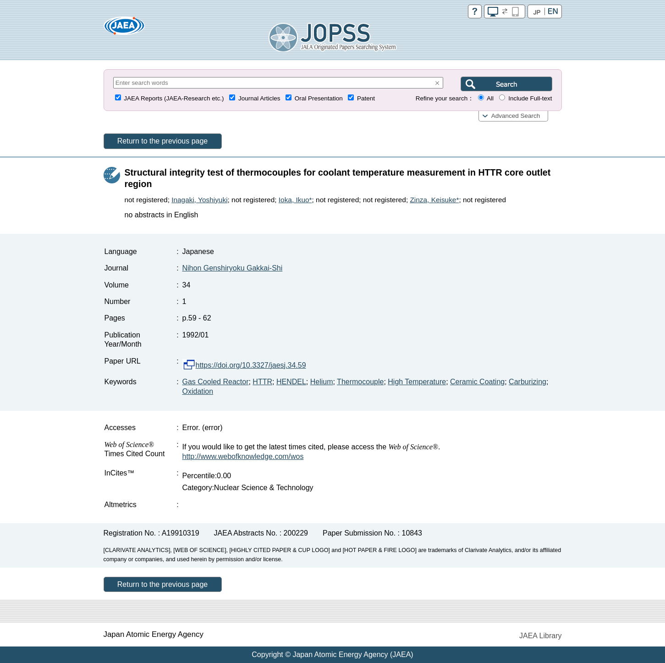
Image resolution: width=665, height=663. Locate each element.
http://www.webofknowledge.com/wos (243, 456)
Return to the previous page (162, 141)
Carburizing (527, 382)
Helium (321, 382)
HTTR (262, 382)
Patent (366, 98)
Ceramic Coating (477, 382)
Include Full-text (530, 98)
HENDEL (291, 382)
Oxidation (198, 391)
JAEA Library (540, 636)
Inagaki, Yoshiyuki (199, 200)
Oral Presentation (319, 98)
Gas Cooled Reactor (215, 382)
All (490, 98)
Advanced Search (515, 115)
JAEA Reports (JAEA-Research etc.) (174, 98)
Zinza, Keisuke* (434, 200)
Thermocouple (360, 382)
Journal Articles (259, 98)
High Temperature (417, 382)
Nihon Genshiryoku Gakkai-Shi (232, 268)
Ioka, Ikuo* (295, 200)
